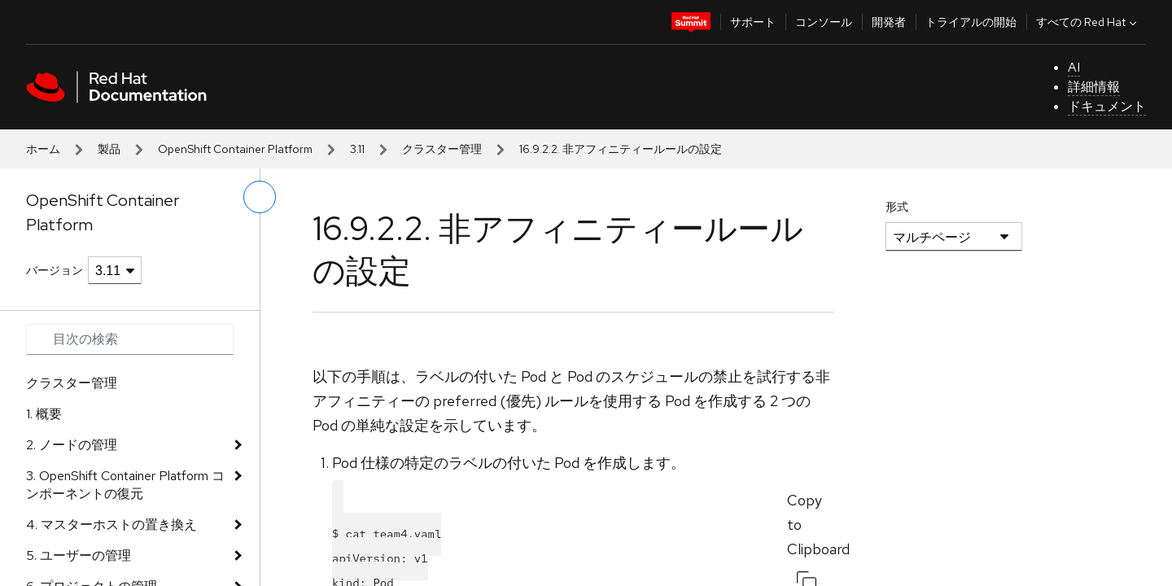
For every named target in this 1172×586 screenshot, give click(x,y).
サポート (753, 22)
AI (1074, 67)
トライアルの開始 (971, 22)
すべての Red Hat (1088, 22)
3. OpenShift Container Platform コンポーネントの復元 (125, 484)
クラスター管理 (442, 149)
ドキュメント (1107, 106)
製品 (109, 149)
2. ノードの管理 (71, 444)
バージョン (54, 270)
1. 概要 (44, 413)
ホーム (43, 149)
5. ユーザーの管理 (78, 555)
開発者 (889, 22)
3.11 (357, 149)
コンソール (823, 22)
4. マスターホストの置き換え (111, 524)
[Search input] (130, 339)
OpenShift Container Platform (235, 149)
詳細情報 (1094, 86)
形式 (897, 206)
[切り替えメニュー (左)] (259, 197)
